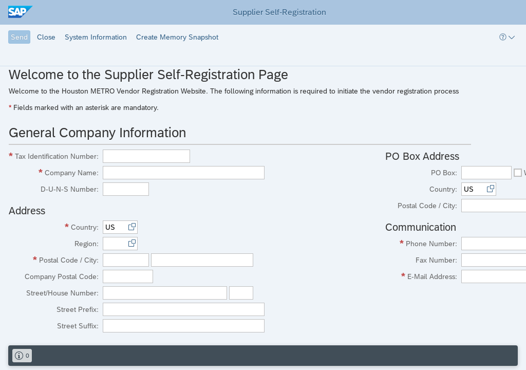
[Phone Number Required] (422, 243)
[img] (24, 12)
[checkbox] (518, 173)
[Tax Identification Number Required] (55, 156)
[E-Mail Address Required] (422, 276)
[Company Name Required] (55, 172)
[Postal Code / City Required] (55, 260)
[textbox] (146, 156)
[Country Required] (55, 227)
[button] (19, 37)
